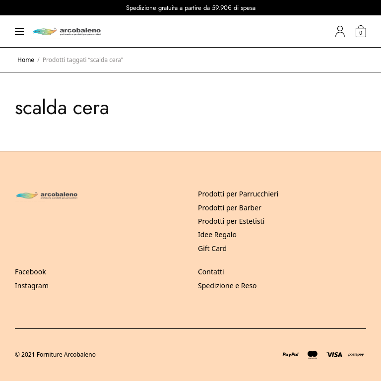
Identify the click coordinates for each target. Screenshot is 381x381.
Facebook (30, 271)
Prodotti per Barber (229, 207)
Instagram (32, 285)
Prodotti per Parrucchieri (238, 193)
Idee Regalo (217, 234)
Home (25, 60)
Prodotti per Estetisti (231, 221)
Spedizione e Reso (227, 285)
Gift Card (212, 248)
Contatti (211, 271)
